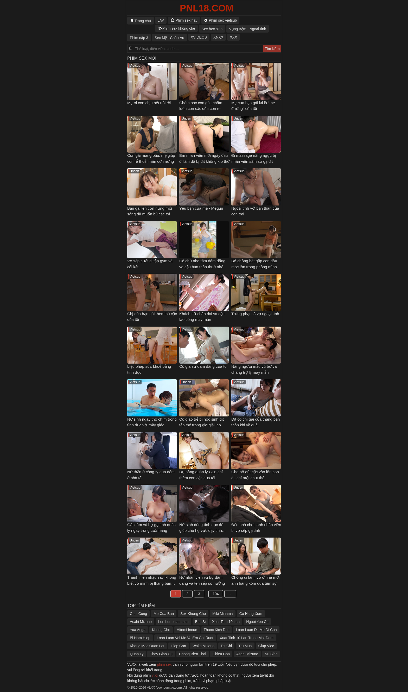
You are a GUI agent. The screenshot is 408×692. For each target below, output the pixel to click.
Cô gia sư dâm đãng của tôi (203, 366)
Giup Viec (266, 646)
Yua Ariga (137, 630)
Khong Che (161, 630)
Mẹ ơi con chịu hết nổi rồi (149, 103)
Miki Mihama (222, 614)
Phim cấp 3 (139, 38)
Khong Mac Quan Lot (147, 646)
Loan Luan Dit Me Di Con (256, 630)
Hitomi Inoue (187, 630)
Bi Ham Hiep (140, 638)
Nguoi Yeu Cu (257, 622)
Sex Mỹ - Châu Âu (169, 38)
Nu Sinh (271, 654)
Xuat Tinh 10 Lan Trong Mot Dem (246, 638)
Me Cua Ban (164, 614)
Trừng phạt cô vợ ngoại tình (255, 313)
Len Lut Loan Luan (173, 622)
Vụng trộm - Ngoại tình (247, 29)
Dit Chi (226, 646)
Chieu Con (221, 654)
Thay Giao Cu (161, 654)
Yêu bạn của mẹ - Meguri (201, 208)
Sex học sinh (212, 29)
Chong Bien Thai (192, 654)
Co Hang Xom (250, 614)
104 (216, 594)
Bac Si (200, 622)
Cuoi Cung (138, 614)
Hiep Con (178, 646)
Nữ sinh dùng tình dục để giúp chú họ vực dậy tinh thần (201, 530)
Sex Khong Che (193, 614)
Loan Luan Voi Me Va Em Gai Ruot (185, 638)
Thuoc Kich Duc (217, 630)
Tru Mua (245, 646)
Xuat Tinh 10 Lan (226, 622)
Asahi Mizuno (141, 622)
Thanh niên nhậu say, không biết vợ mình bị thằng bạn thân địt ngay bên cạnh (151, 583)
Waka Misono (203, 646)
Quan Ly (136, 654)
